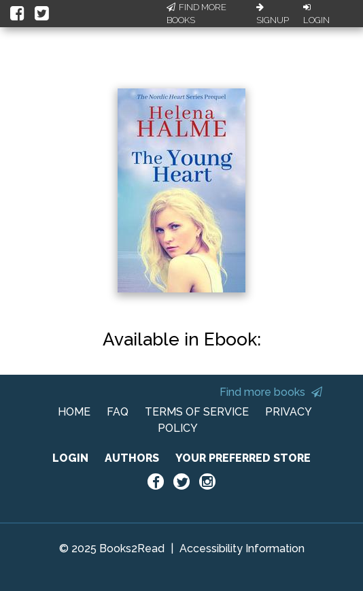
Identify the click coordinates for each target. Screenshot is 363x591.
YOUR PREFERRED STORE (243, 458)
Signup (272, 14)
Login (316, 14)
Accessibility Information (242, 548)
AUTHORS (132, 458)
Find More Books (196, 14)
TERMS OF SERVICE (197, 411)
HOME (74, 411)
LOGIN (70, 458)
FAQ (117, 411)
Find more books (271, 392)
